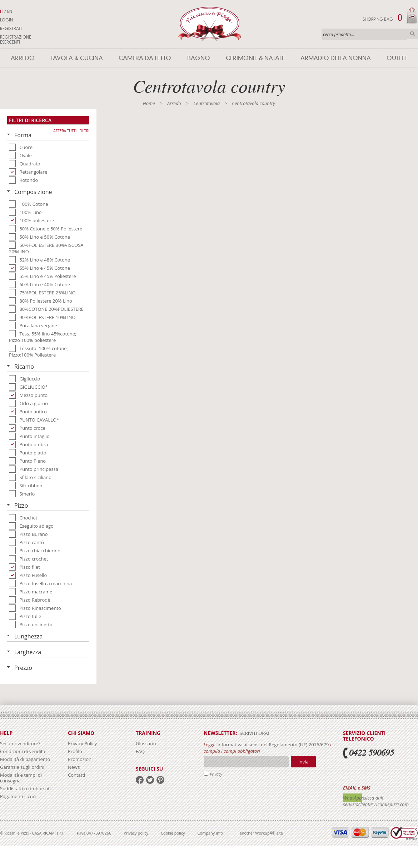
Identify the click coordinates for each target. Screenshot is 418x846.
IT (1, 11)
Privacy (216, 774)
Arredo (23, 58)
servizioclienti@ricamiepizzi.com (376, 804)
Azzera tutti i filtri (71, 130)
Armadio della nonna (335, 58)
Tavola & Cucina (76, 58)
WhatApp (352, 798)
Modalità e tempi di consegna (21, 778)
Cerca (412, 34)
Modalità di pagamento (25, 759)
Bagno (198, 58)
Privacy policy (136, 833)
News (74, 767)
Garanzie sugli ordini (22, 767)
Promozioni (80, 759)
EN (9, 11)
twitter (150, 780)
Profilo (75, 751)
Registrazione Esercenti (15, 40)
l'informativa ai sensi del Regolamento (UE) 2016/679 (272, 744)
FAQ (140, 751)
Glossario (146, 743)
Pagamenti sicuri (18, 796)
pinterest (160, 780)
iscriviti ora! (253, 733)
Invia (303, 761)
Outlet (397, 58)
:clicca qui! (372, 798)
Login (6, 20)
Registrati (11, 28)
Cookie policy (173, 833)
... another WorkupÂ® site (259, 833)
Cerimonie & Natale (255, 58)
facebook (140, 780)
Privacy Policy (82, 743)
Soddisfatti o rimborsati (25, 788)
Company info (210, 833)
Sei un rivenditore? (20, 743)
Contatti (76, 775)
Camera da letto (145, 58)
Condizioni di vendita (22, 751)
